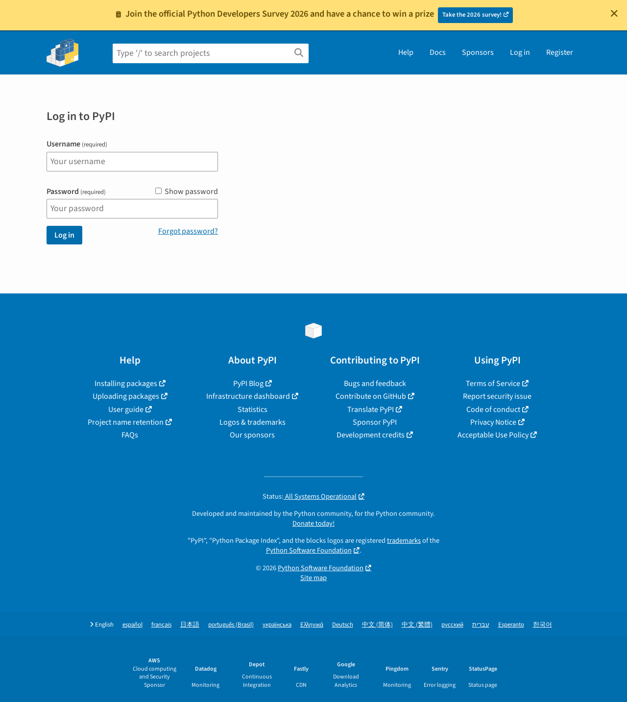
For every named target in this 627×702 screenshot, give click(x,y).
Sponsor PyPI (375, 422)
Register (559, 52)
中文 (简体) (377, 625)
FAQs (129, 435)
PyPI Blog (248, 383)
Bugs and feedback (375, 383)
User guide (126, 409)
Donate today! (313, 523)
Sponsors (478, 52)
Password (76, 191)
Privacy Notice (493, 422)
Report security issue (497, 396)
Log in (520, 52)
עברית (480, 625)
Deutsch (342, 625)
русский (452, 625)
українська (277, 625)
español (132, 625)
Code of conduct (493, 409)
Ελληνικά (311, 625)
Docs (438, 52)
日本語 (189, 625)
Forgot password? (188, 231)
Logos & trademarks (252, 422)
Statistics (252, 409)
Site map (313, 578)
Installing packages (126, 383)
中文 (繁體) (417, 625)
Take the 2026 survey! (472, 14)
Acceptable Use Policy (493, 435)
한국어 (542, 625)
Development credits (371, 435)
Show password (186, 191)
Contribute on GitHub (371, 396)
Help (405, 52)
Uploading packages (126, 396)
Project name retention (126, 422)
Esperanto (511, 625)
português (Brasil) (231, 625)
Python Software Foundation (309, 550)
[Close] (614, 13)
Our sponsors (252, 435)
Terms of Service (493, 383)
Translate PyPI (370, 409)
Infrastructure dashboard (248, 396)
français (161, 625)
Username (77, 144)
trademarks (404, 540)
